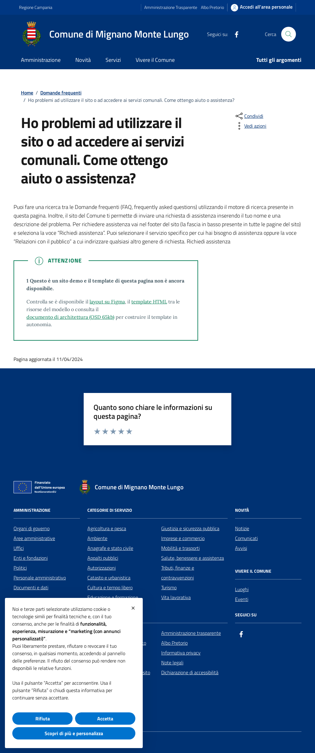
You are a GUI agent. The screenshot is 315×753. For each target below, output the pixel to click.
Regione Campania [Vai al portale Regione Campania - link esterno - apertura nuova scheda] (35, 7)
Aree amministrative (34, 538)
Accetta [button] (105, 718)
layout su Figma (107, 301)
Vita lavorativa (176, 597)
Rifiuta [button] (42, 718)
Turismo (169, 587)
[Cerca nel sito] (288, 34)
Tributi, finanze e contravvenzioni (177, 572)
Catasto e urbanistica (108, 577)
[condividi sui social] (249, 116)
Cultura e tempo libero (110, 587)
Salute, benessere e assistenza (192, 558)
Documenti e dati (31, 587)
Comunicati (246, 538)
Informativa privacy (181, 652)
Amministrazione (41, 60)
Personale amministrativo (40, 577)
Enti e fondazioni (31, 558)
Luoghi (242, 589)
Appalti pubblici (102, 558)
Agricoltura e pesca (106, 528)
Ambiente (97, 538)
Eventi (241, 599)
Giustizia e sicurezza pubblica (190, 528)
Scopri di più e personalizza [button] (74, 733)
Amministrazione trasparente (191, 633)
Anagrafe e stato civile (110, 548)
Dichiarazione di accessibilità (189, 672)
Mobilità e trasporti (180, 548)
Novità (83, 60)
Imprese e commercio (183, 538)
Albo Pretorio (212, 7)
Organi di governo (32, 528)
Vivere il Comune (155, 60)
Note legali (172, 662)
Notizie (242, 528)
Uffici (19, 548)
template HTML (149, 301)
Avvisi (241, 548)
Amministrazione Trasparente (170, 7)
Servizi (113, 60)
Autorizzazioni (101, 567)
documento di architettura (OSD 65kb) (70, 317)
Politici (20, 567)
